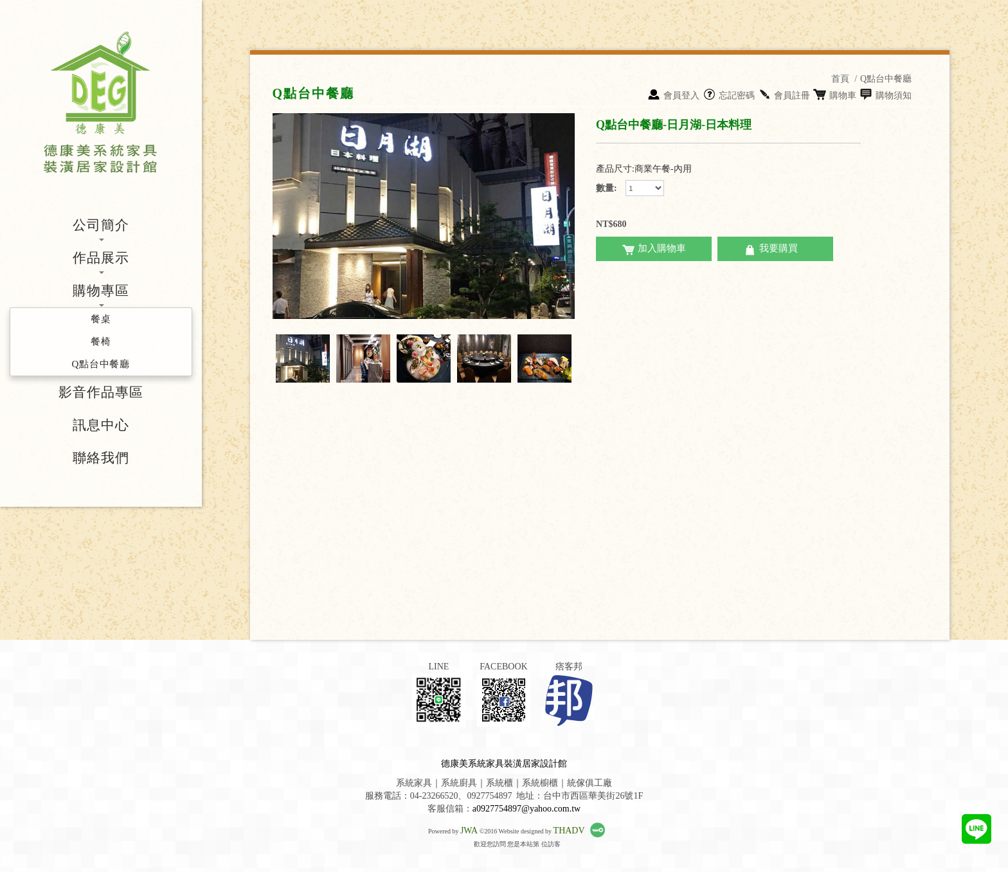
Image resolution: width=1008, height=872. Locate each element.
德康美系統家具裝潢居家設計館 (504, 763)
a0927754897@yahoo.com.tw (526, 808)
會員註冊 (784, 95)
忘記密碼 (729, 95)
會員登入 (673, 95)
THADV (569, 830)
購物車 (834, 95)
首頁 (840, 79)
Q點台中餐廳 (886, 79)
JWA (469, 830)
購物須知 (886, 95)
